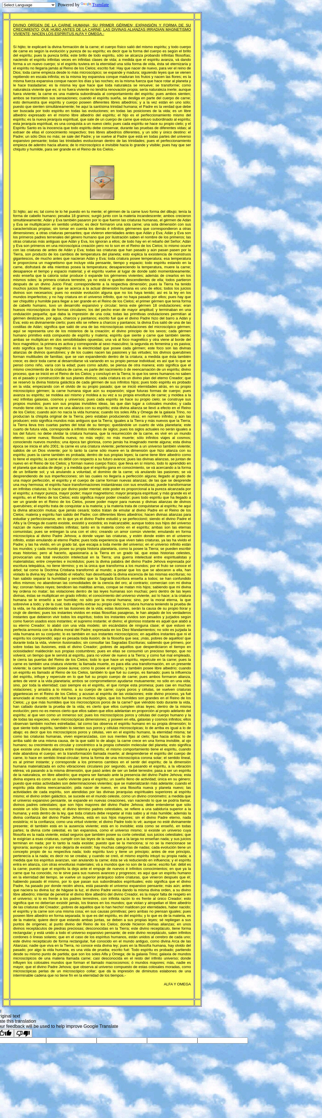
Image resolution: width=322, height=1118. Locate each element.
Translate (95, 4)
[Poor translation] (23, 1033)
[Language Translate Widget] (29, 5)
